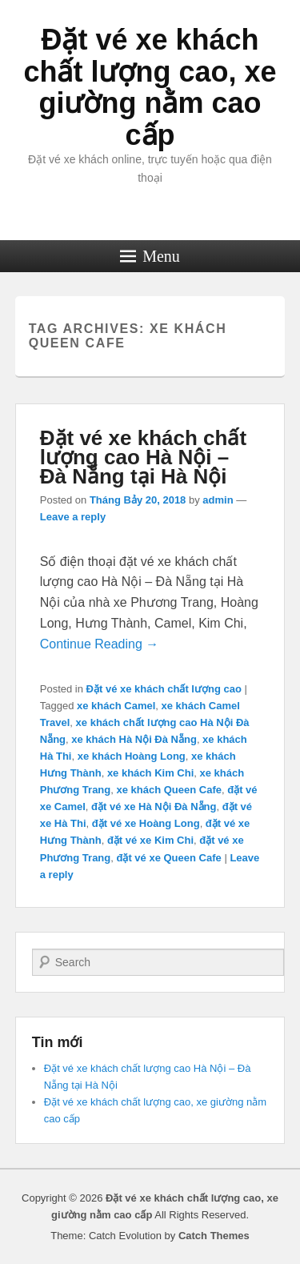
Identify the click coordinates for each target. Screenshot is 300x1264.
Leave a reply (73, 517)
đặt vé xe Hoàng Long (146, 823)
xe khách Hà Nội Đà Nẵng (134, 739)
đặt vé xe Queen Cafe (168, 858)
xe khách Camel (116, 706)
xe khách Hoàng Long (132, 756)
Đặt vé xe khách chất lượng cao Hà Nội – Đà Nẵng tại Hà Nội (143, 457)
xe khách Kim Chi (150, 773)
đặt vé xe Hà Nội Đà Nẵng (153, 807)
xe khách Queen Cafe (169, 790)
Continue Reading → (99, 644)
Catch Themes (214, 1236)
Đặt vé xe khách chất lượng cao (164, 689)
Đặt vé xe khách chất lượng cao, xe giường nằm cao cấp (149, 87)
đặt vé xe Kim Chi (150, 840)
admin (217, 500)
